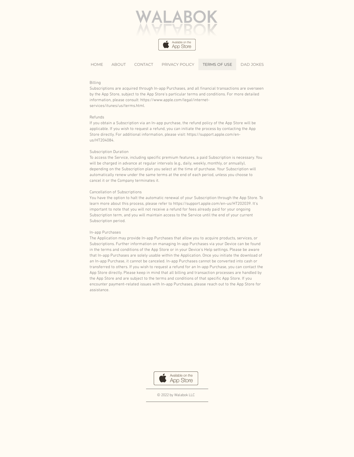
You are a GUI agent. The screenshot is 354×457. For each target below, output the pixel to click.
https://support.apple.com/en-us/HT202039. (212, 203)
